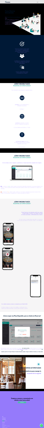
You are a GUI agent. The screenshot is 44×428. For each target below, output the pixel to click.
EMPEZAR (22, 402)
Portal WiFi (3, 423)
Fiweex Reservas (4, 425)
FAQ (2, 416)
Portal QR (3, 424)
